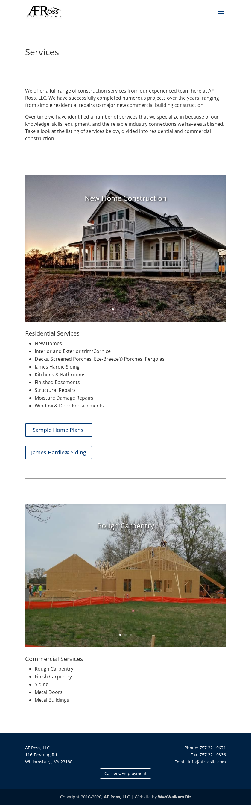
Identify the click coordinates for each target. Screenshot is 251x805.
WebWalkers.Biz (174, 797)
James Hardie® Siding (58, 452)
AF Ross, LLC (117, 797)
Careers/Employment (125, 773)
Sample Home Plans (58, 429)
